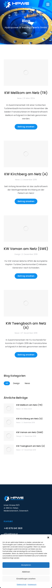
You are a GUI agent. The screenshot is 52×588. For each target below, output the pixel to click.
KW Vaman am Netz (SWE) (26, 249)
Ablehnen (26, 572)
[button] (48, 537)
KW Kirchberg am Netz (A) (26, 174)
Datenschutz (21, 584)
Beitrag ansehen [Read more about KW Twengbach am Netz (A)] (26, 354)
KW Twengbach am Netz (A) (26, 325)
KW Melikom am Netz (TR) (25, 93)
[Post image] (26, 72)
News (19, 98)
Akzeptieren (26, 565)
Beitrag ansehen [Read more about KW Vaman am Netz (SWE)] (26, 276)
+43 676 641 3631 (13, 528)
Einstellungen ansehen (26, 579)
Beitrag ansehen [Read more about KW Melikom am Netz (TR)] (26, 126)
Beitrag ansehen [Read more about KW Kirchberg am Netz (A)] (26, 201)
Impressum (32, 584)
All (7, 383)
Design (17, 254)
